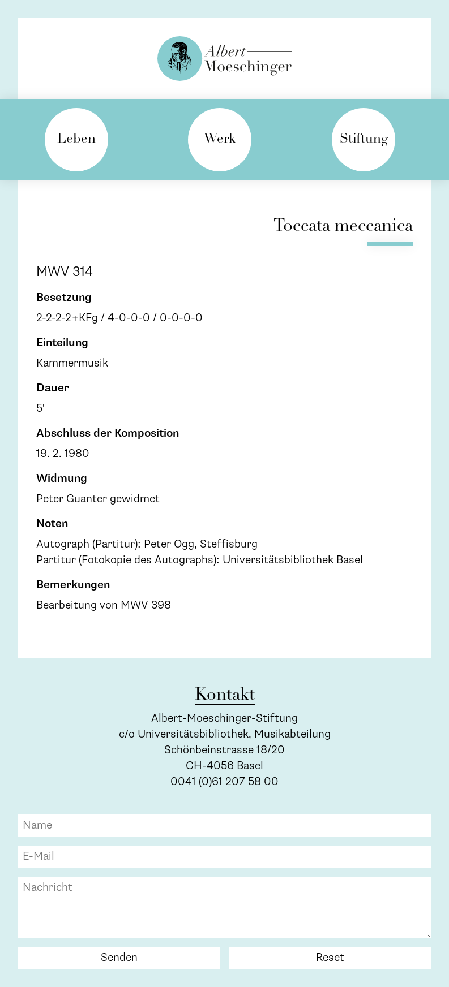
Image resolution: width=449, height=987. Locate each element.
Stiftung (363, 139)
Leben (76, 139)
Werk (220, 139)
